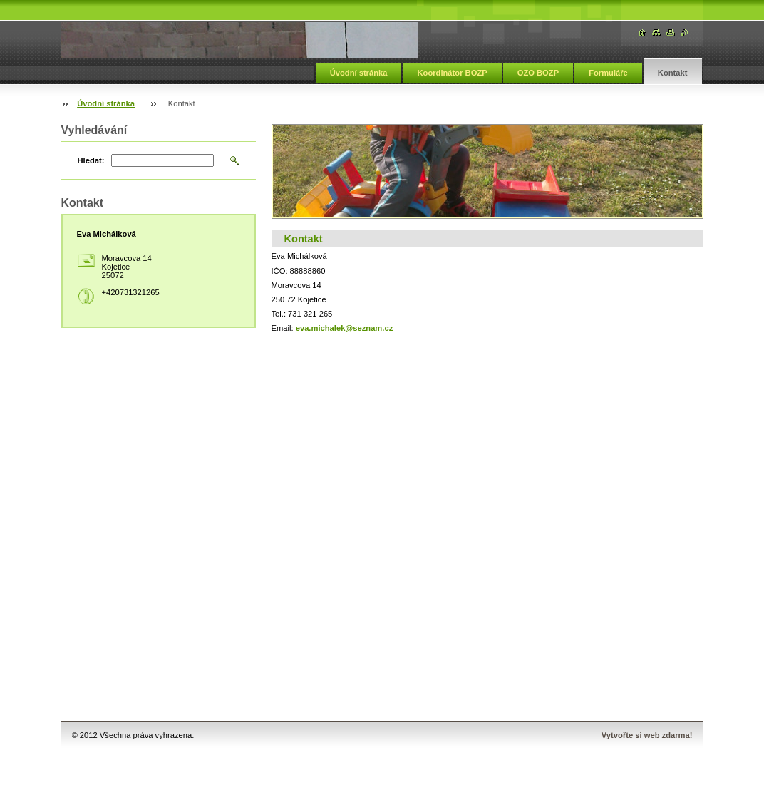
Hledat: (91, 160)
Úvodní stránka (359, 72)
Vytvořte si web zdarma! (647, 735)
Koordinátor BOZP (452, 72)
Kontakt (673, 72)
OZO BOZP (538, 72)
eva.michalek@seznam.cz (344, 328)
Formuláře (608, 72)
